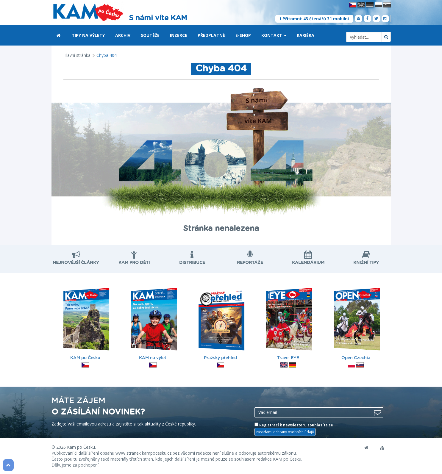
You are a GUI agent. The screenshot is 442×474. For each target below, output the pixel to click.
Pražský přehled (221, 325)
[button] (285, 35)
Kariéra (305, 35)
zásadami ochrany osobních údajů (285, 431)
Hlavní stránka (76, 55)
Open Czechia (357, 325)
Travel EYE (289, 325)
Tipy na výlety (88, 35)
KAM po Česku (86, 325)
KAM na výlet (154, 325)
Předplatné (211, 35)
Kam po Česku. (81, 447)
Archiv (122, 35)
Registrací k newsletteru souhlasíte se (293, 429)
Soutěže (150, 35)
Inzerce (178, 35)
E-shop (243, 35)
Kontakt (273, 35)
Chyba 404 (106, 55)
